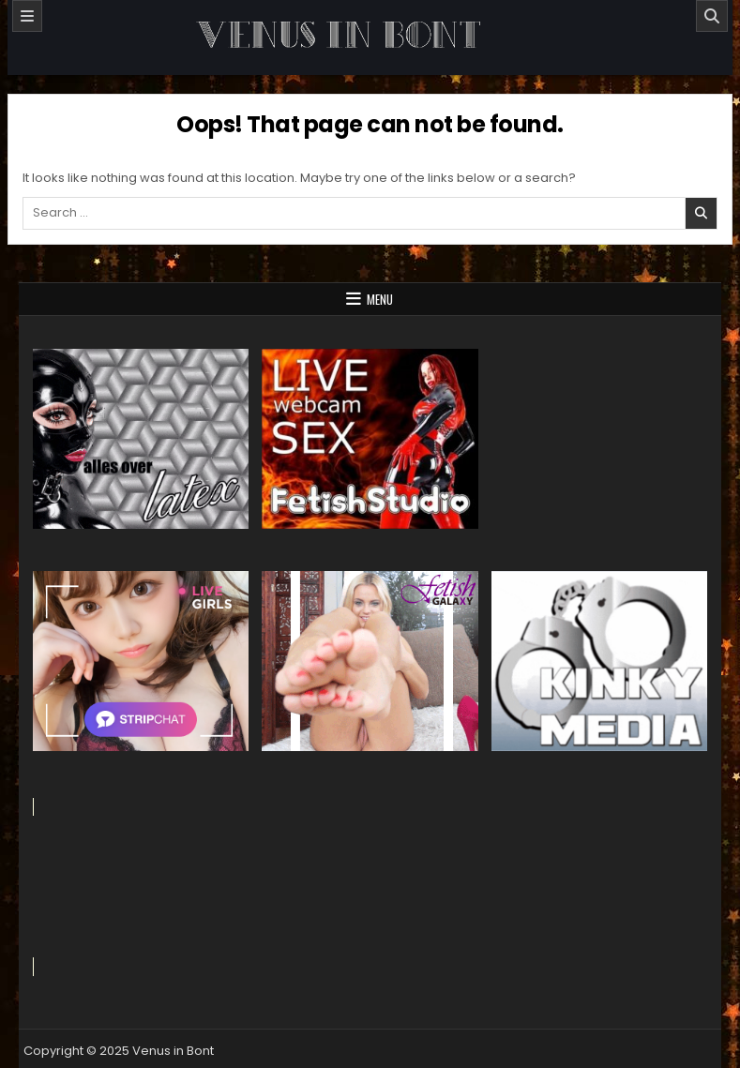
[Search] (712, 16)
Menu (380, 299)
